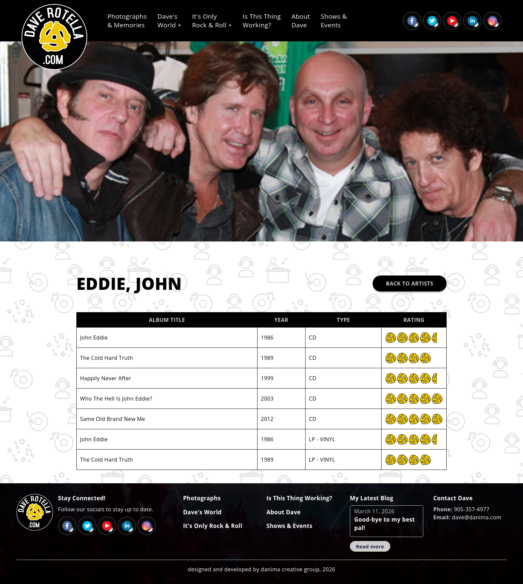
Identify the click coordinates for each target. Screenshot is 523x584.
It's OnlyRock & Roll (212, 20)
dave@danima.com (477, 517)
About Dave (284, 512)
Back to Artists (409, 283)
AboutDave (301, 20)
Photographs (202, 498)
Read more (370, 546)
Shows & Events (289, 526)
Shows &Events (334, 20)
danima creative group (290, 569)
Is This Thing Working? (299, 498)
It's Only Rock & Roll (212, 526)
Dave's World (202, 512)
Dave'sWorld (169, 20)
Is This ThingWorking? (262, 20)
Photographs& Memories (127, 20)
